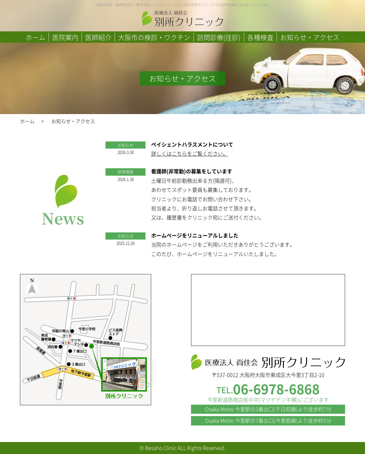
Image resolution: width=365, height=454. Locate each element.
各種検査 (260, 37)
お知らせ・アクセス (309, 37)
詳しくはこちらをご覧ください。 (189, 153)
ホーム (35, 37)
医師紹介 (98, 37)
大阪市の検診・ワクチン (154, 37)
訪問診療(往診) (218, 37)
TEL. (268, 390)
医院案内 (65, 37)
